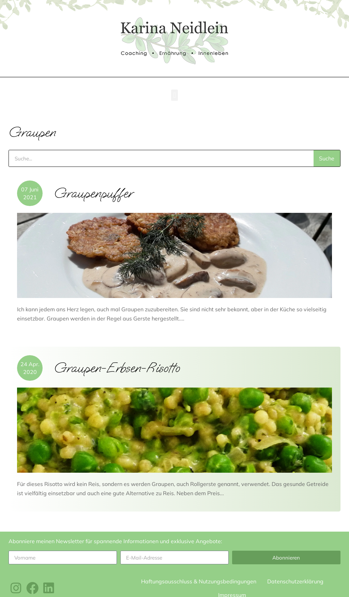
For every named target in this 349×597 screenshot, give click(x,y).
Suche (326, 158)
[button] (174, 95)
